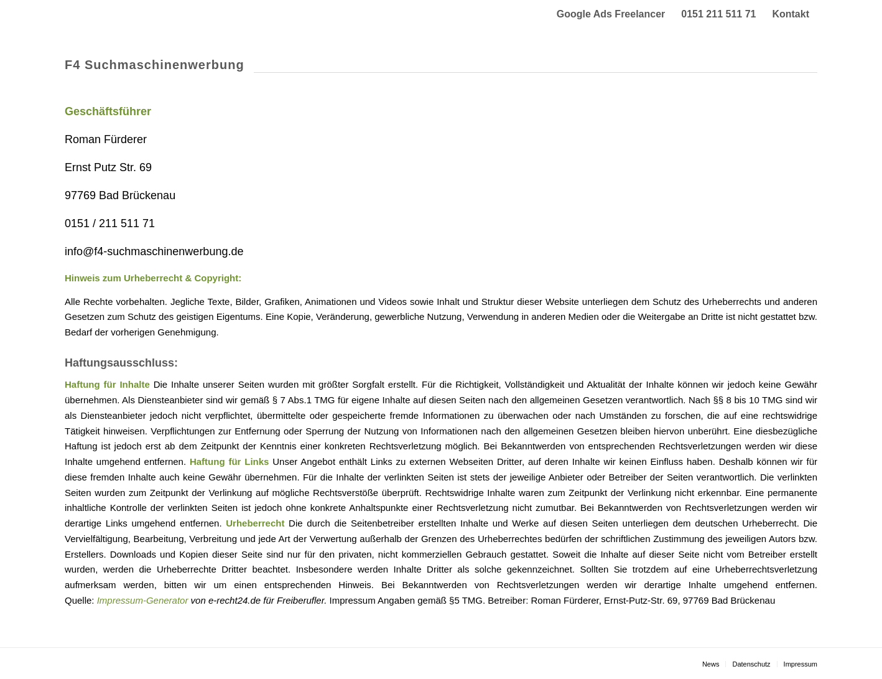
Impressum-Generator (142, 600)
